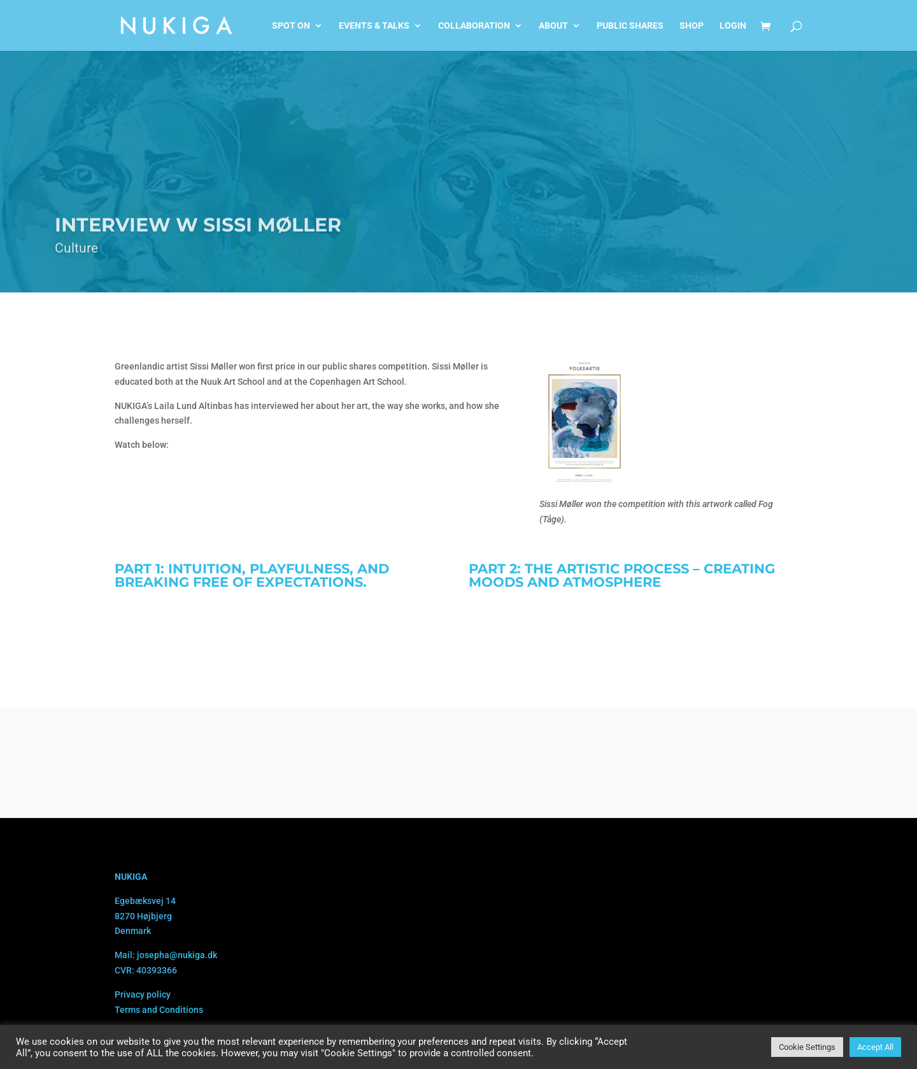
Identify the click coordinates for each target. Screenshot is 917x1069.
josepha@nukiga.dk (177, 955)
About (553, 26)
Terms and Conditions (159, 1010)
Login (733, 26)
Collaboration (474, 26)
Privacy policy (143, 994)
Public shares (630, 26)
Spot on (291, 26)
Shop (691, 26)
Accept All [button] (875, 1047)
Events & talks (374, 26)
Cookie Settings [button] (807, 1047)
